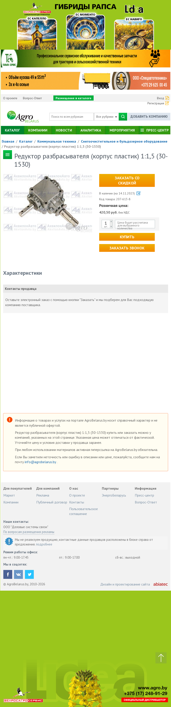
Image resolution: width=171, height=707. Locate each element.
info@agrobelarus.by (41, 462)
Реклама (42, 495)
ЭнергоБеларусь (114, 495)
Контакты (76, 502)
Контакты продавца (20, 289)
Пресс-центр (157, 130)
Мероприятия (122, 130)
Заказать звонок (127, 247)
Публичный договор (51, 502)
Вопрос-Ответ (32, 98)
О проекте (10, 98)
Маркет (9, 495)
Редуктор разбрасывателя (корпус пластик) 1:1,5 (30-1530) (52, 146)
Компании (37, 130)
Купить (127, 236)
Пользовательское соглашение (83, 511)
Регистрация (155, 103)
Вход (160, 98)
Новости (64, 130)
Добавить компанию (149, 116)
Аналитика (90, 130)
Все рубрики (106, 117)
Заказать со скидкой (127, 180)
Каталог (12, 130)
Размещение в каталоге (73, 98)
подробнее (44, 544)
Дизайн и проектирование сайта (125, 584)
